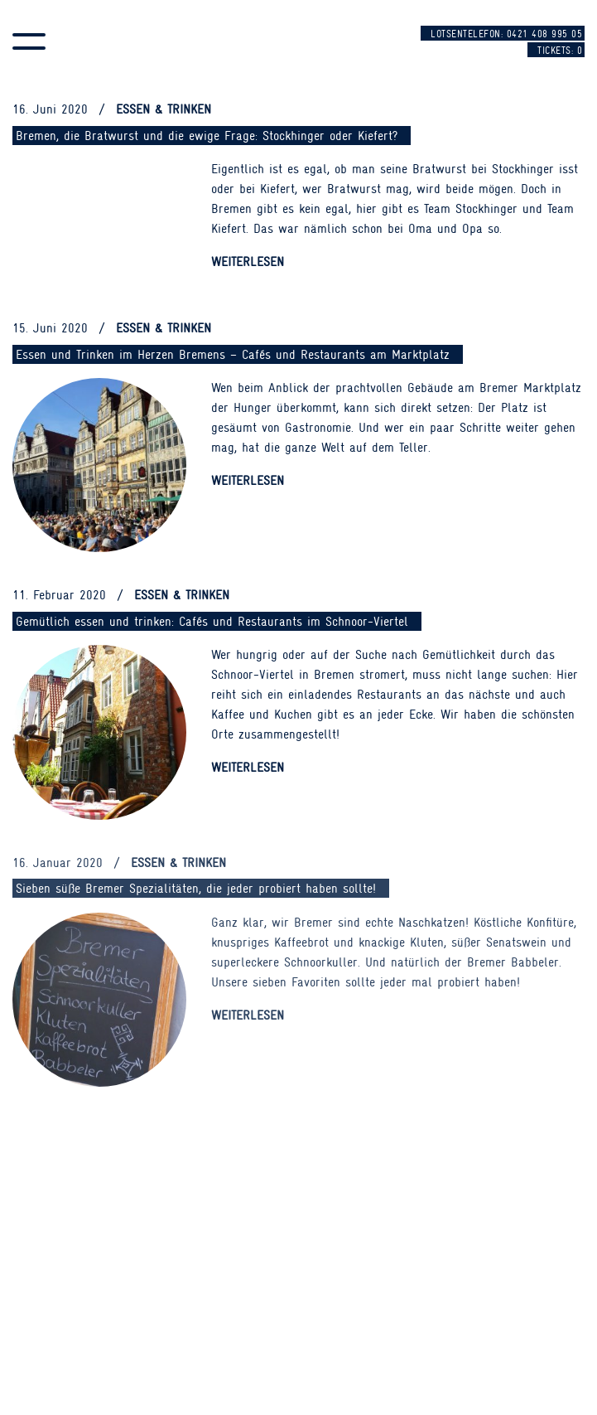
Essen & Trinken (163, 109)
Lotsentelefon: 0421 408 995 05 (506, 34)
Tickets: (559, 50)
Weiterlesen (247, 261)
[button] (29, 41)
